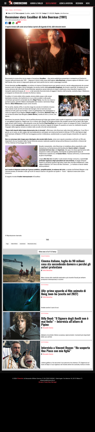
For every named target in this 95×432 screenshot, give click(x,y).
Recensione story (32, 243)
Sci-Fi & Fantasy (51, 3)
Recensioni (79, 3)
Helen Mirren (14, 243)
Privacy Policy (47, 382)
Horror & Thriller (36, 3)
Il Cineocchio (20, 378)
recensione (22, 243)
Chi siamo (41, 382)
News (88, 3)
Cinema (11, 10)
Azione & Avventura (66, 3)
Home (6, 10)
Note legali (53, 382)
